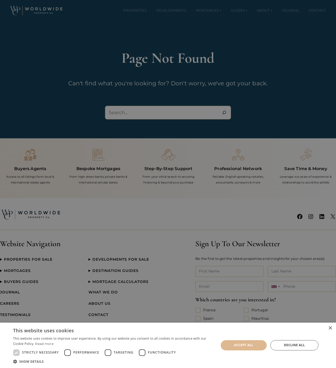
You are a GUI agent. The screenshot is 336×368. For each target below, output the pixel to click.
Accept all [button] (244, 345)
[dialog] (168, 345)
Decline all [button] (294, 345)
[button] (113, 361)
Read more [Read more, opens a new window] (44, 344)
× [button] (330, 328)
